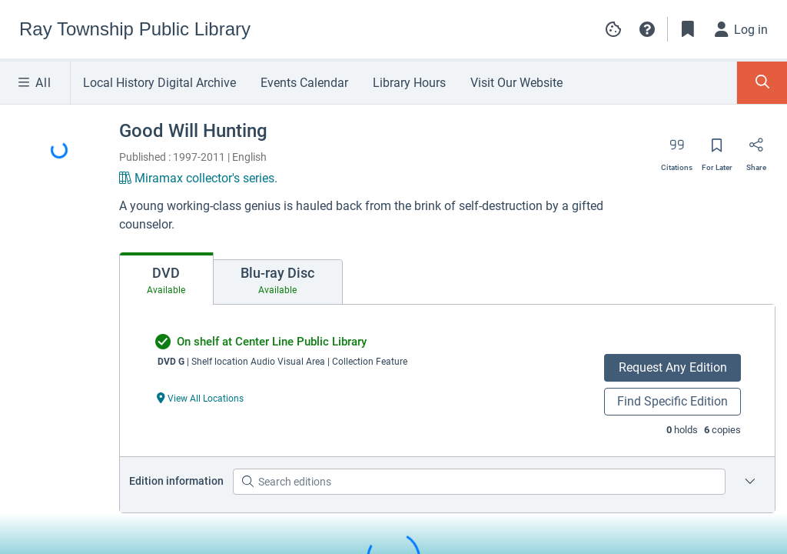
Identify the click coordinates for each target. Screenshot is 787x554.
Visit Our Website (516, 82)
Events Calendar (304, 82)
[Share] (756, 150)
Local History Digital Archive (159, 82)
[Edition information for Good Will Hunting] (750, 481)
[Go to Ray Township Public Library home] (135, 29)
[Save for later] (717, 150)
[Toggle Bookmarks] (688, 29)
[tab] (166, 278)
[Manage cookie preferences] (613, 29)
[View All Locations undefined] (200, 397)
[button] (647, 29)
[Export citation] (676, 150)
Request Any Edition (673, 367)
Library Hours (409, 82)
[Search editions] (479, 482)
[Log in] (741, 29)
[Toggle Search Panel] (762, 83)
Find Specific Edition (672, 401)
